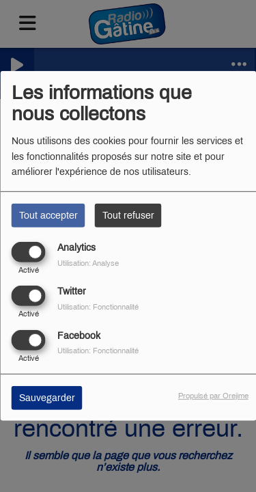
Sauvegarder (47, 397)
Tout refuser (128, 215)
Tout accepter (48, 215)
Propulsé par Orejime (213, 395)
